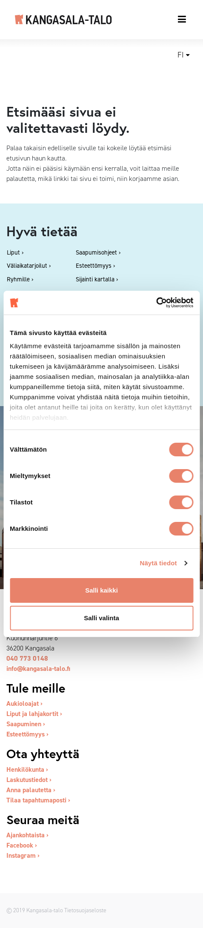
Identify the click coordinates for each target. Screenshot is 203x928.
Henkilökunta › (27, 769)
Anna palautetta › (30, 789)
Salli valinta (101, 618)
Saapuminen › (25, 723)
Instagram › (23, 855)
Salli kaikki (101, 590)
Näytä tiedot (158, 563)
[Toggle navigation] (182, 19)
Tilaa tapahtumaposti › (38, 800)
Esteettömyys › (27, 734)
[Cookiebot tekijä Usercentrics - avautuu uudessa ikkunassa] (156, 302)
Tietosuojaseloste (85, 910)
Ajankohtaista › (27, 835)
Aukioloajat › (24, 703)
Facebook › (21, 845)
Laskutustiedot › (28, 779)
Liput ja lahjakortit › (34, 713)
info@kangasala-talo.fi (38, 668)
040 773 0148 (27, 658)
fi (180, 55)
